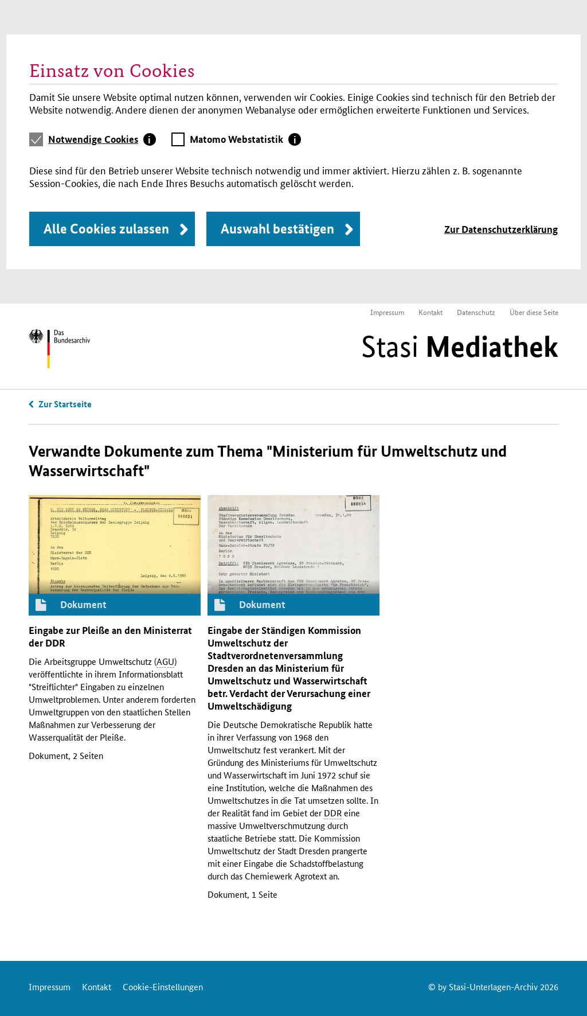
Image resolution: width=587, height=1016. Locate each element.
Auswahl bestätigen (277, 228)
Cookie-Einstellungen (163, 986)
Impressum (387, 311)
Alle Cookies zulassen (106, 228)
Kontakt (430, 311)
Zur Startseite (65, 404)
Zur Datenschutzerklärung (501, 229)
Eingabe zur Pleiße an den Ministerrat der (110, 636)
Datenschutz (476, 311)
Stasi (459, 346)
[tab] (102, 139)
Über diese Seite (534, 311)
